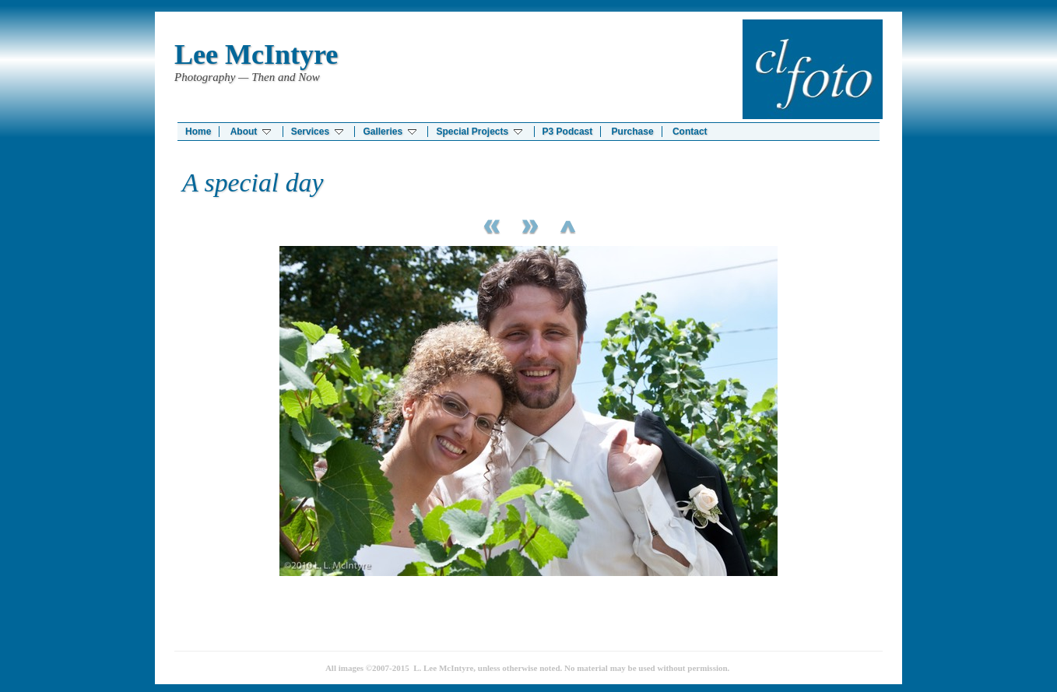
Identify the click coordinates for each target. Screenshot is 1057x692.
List (567, 224)
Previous (489, 224)
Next (528, 224)
